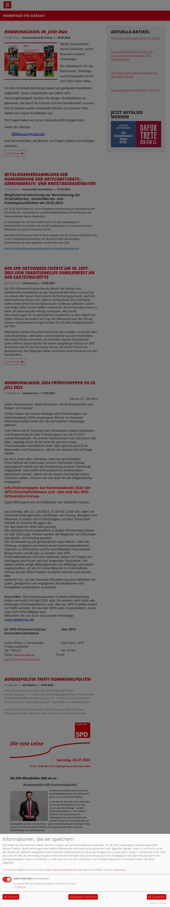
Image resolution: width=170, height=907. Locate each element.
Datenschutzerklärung (64, 869)
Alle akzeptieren (156, 897)
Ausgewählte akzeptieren (83, 897)
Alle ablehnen (11, 897)
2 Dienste (19, 887)
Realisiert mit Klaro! (158, 903)
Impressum (119, 869)
